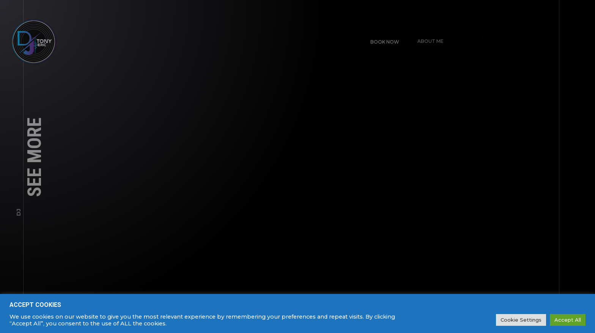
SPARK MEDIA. (576, 318)
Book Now (381, 38)
